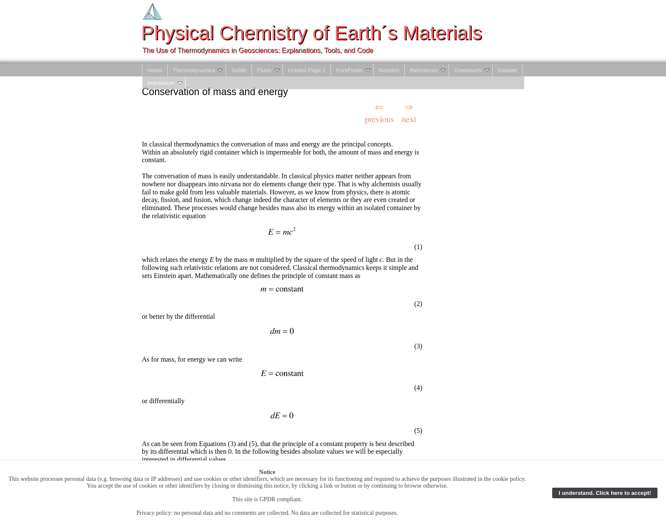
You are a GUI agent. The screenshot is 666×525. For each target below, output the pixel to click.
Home (154, 70)
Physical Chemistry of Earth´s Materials (311, 33)
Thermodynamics (198, 70)
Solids (238, 70)
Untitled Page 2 (307, 70)
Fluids (269, 70)
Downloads (472, 70)
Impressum (165, 83)
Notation (389, 70)
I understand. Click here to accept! (605, 493)
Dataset (507, 70)
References (428, 70)
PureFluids (353, 70)
